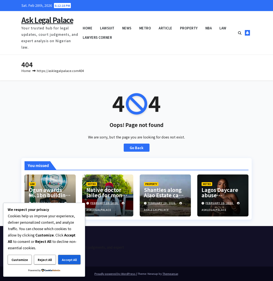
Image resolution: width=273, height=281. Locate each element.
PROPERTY (189, 28)
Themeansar (170, 274)
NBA (208, 28)
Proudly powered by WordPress (115, 274)
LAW (223, 28)
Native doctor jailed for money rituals (107, 195)
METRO (145, 28)
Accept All (69, 260)
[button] (239, 32)
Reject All (45, 260)
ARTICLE (165, 28)
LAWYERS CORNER (97, 37)
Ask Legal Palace (47, 20)
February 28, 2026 (104, 203)
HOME (87, 28)
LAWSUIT (107, 28)
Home (26, 70)
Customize (20, 260)
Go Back (137, 147)
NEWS (127, 28)
